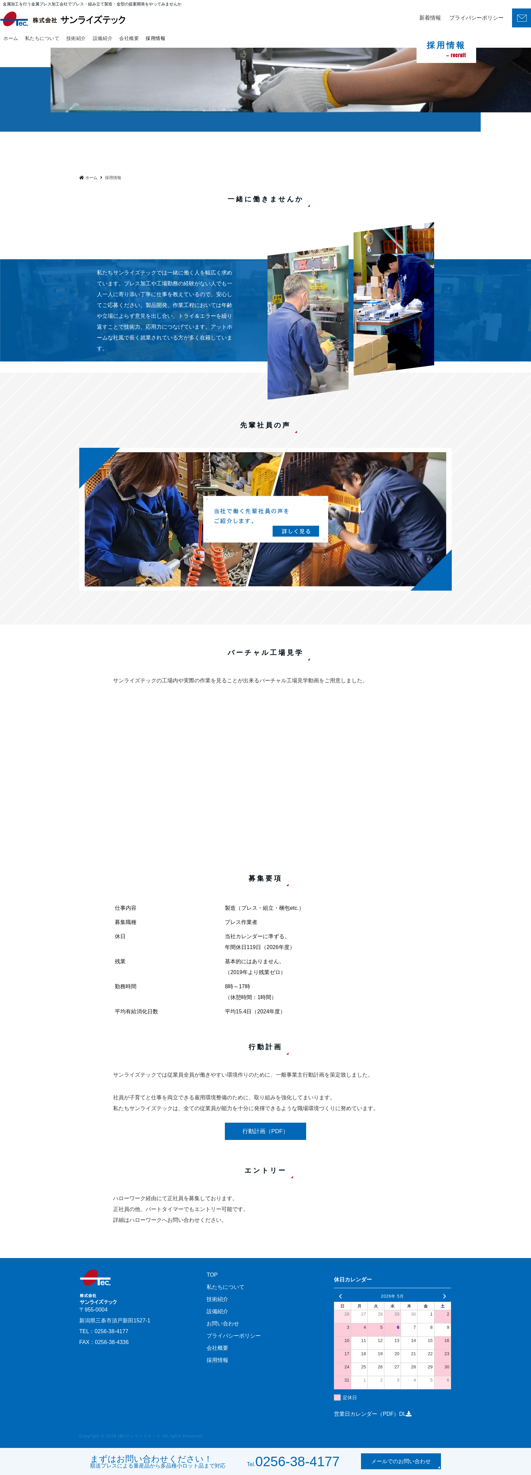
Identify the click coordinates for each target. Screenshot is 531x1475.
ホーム (10, 38)
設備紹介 (102, 38)
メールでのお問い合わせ (401, 1461)
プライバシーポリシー (476, 18)
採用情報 (155, 38)
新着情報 (430, 18)
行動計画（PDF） (265, 1131)
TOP (212, 1275)
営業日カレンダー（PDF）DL (372, 1414)
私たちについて (42, 38)
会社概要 (129, 38)
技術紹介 (76, 38)
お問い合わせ (223, 1323)
